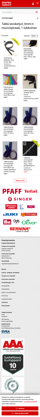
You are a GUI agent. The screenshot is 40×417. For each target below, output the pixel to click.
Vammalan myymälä (8, 279)
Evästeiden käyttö (7, 299)
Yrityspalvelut (5, 289)
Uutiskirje (5, 302)
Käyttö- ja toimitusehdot (9, 292)
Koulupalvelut (6, 286)
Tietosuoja (5, 295)
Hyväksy (20, 408)
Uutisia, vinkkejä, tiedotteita (10, 272)
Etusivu (4, 269)
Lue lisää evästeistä (30, 401)
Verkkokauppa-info (8, 282)
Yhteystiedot (6, 305)
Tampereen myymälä (8, 276)
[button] (33, 4)
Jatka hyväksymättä (20, 413)
